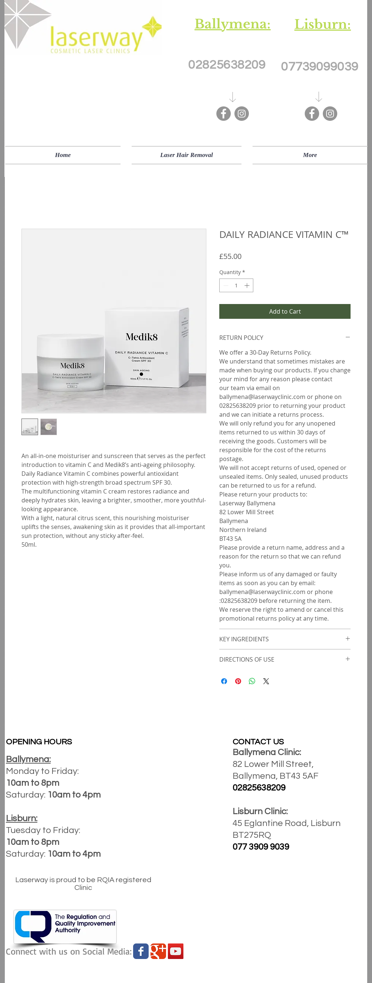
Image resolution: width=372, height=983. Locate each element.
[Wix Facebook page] (141, 951)
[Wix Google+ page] (158, 951)
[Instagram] (241, 113)
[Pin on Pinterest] (238, 681)
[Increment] (247, 285)
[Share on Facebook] (224, 681)
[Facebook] (223, 113)
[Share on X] (266, 681)
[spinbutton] (236, 285)
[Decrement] (225, 285)
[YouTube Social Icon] (175, 951)
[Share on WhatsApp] (252, 681)
